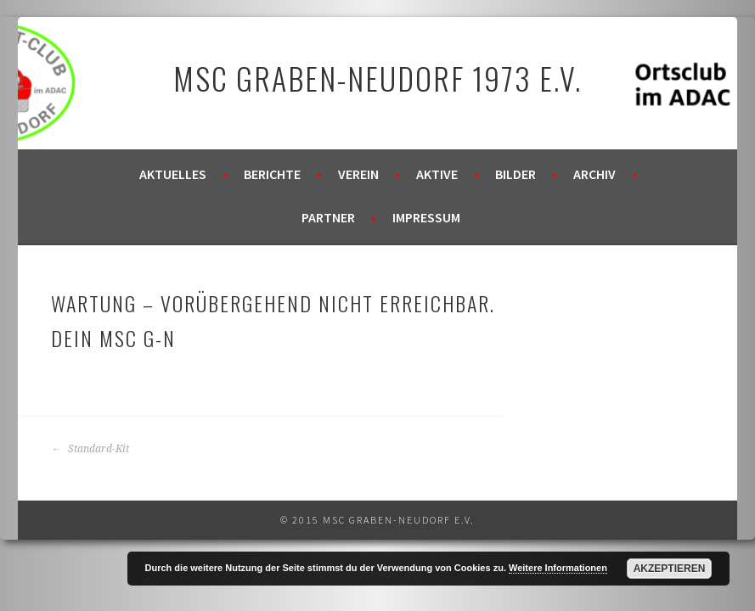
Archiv (594, 173)
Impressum (426, 217)
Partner (328, 217)
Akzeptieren (670, 569)
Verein (358, 173)
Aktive (437, 173)
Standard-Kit (90, 449)
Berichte (272, 173)
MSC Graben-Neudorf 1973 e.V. (377, 77)
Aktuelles (172, 173)
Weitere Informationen (558, 568)
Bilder (515, 173)
